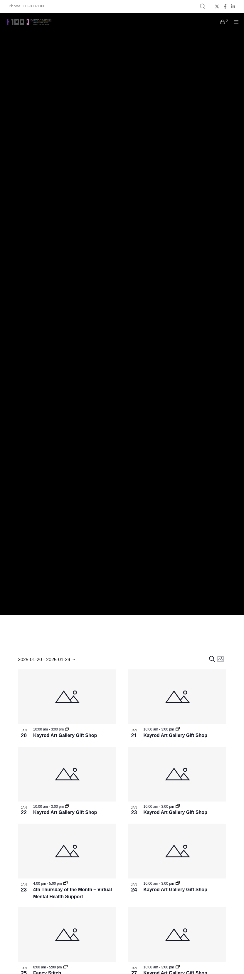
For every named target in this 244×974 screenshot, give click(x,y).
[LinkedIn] (233, 6)
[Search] (202, 6)
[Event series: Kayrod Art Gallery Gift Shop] (67, 729)
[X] (217, 6)
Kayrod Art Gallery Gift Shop (65, 735)
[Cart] (220, 22)
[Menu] (234, 22)
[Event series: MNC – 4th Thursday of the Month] (65, 883)
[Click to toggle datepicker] (46, 659)
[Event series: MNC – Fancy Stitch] (65, 967)
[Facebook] (225, 6)
